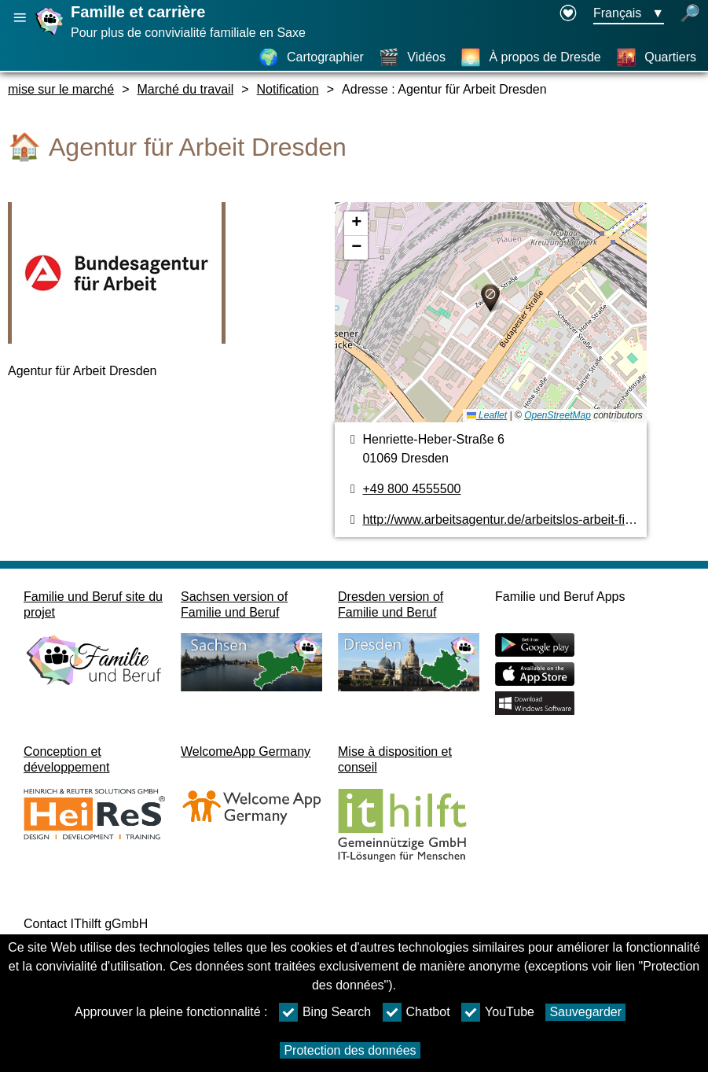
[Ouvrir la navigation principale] (19, 17)
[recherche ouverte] (690, 14)
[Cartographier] (311, 57)
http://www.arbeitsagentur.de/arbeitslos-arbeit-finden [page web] (507, 519)
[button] (490, 298)
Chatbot (416, 1012)
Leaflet (487, 415)
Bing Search (325, 1012)
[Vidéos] (412, 57)
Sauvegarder (585, 1012)
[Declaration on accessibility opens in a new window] (568, 14)
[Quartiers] (656, 57)
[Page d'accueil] (51, 34)
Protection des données (350, 1050)
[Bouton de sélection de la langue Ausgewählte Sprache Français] (628, 14)
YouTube (497, 1012)
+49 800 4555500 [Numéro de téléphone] (411, 488)
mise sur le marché (61, 89)
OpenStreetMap (557, 415)
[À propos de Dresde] (530, 57)
